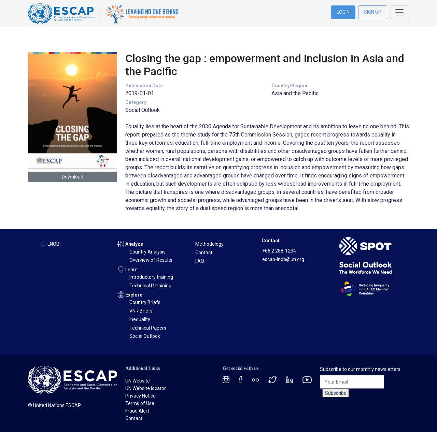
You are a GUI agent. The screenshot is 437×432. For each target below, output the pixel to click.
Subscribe (336, 393)
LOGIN (343, 12)
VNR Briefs (141, 311)
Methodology (209, 244)
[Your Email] (352, 382)
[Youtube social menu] (307, 379)
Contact (203, 252)
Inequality (139, 319)
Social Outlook (144, 336)
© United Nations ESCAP (54, 405)
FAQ (199, 261)
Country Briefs (144, 302)
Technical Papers (147, 328)
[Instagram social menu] (226, 379)
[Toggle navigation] (399, 12)
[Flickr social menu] (255, 379)
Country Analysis (147, 252)
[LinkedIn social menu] (289, 379)
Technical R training (150, 285)
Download (72, 176)
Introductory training (151, 277)
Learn (131, 269)
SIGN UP (372, 12)
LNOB (53, 244)
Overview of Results (150, 260)
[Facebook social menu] (240, 379)
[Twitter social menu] (272, 379)
